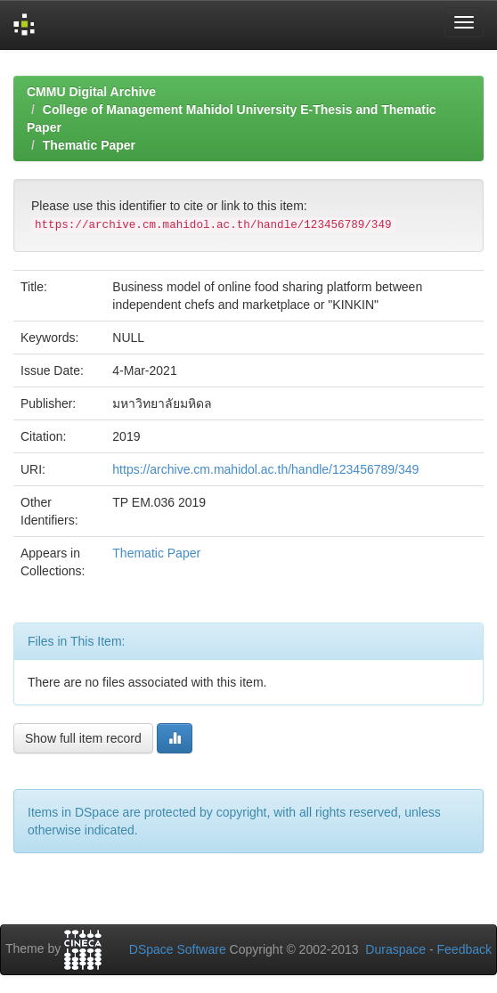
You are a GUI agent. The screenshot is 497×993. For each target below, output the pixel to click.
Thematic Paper (89, 145)
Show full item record (83, 738)
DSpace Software (177, 949)
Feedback (464, 949)
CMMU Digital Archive (91, 92)
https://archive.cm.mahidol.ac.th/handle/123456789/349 (265, 469)
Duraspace (395, 949)
